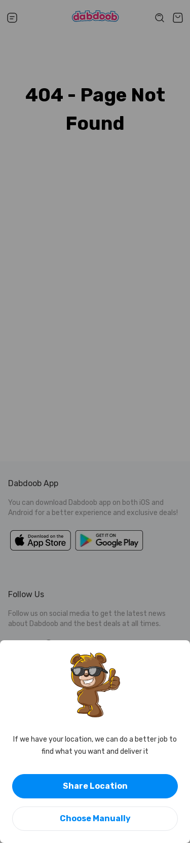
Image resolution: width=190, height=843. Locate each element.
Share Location (95, 786)
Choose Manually (95, 818)
